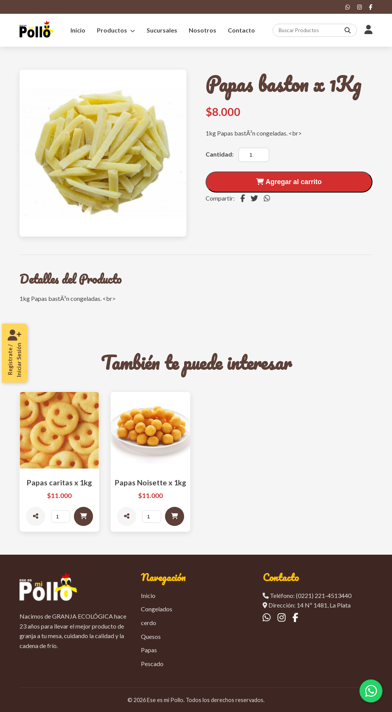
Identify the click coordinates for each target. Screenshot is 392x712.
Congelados (156, 608)
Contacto (241, 30)
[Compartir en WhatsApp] (267, 198)
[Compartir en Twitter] (254, 198)
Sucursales (162, 30)
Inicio (77, 30)
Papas (149, 649)
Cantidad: (220, 154)
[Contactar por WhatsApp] (370, 690)
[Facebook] (370, 7)
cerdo (148, 622)
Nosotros (202, 30)
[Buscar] (348, 30)
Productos (116, 30)
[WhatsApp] (347, 7)
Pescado (152, 663)
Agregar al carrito (289, 182)
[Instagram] (359, 7)
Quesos (151, 636)
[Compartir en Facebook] (242, 198)
